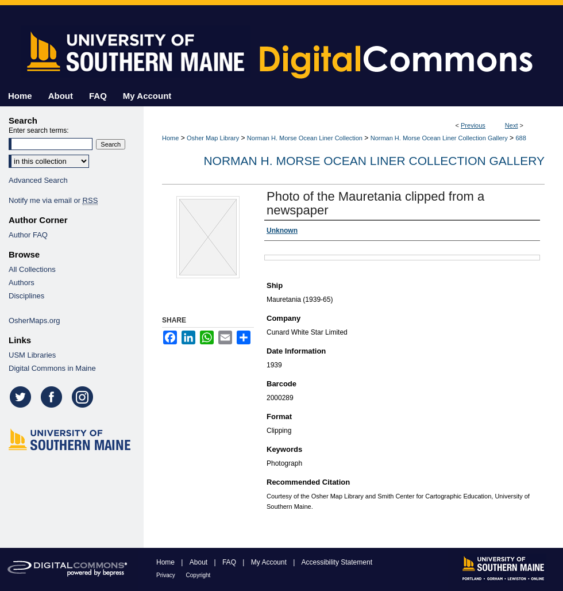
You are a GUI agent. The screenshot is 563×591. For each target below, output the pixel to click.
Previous (473, 125)
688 (520, 138)
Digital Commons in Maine (52, 368)
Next (511, 125)
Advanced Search (38, 180)
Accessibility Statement (337, 562)
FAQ (230, 562)
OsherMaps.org (34, 320)
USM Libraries (32, 355)
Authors (21, 282)
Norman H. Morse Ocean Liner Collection (305, 138)
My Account (269, 562)
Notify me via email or (53, 200)
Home (170, 138)
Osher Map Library (213, 138)
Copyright (198, 575)
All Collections (32, 269)
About (200, 562)
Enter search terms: (39, 130)
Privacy (166, 575)
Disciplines (26, 295)
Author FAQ (28, 235)
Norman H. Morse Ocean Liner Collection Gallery (439, 138)
